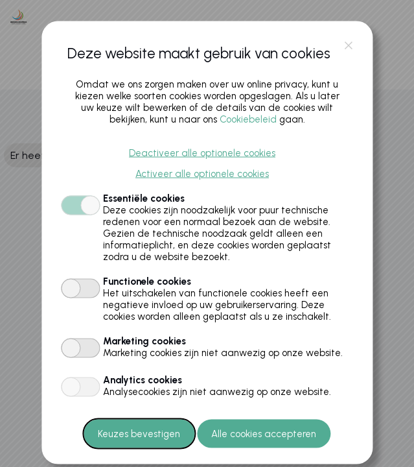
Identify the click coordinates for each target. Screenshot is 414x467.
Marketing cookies (144, 340)
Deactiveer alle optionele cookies (202, 152)
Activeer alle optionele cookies (202, 173)
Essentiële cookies (144, 198)
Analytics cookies (142, 379)
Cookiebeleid (248, 119)
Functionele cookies (147, 281)
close (348, 46)
